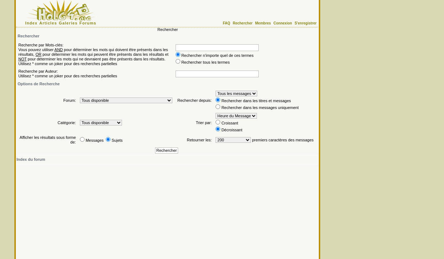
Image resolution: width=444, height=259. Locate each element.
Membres (263, 23)
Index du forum (31, 159)
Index (31, 23)
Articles (48, 23)
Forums (88, 23)
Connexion (282, 23)
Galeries (68, 23)
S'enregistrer (306, 23)
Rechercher (243, 23)
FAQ (226, 23)
